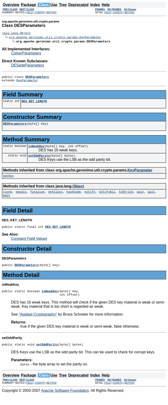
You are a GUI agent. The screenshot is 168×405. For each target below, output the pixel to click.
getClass (55, 198)
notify (89, 198)
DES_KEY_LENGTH (34, 104)
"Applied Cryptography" (38, 324)
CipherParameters (26, 54)
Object (78, 192)
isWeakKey (36, 150)
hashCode (73, 198)
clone (7, 198)
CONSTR (39, 12)
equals (21, 198)
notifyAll (107, 198)
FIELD (29, 12)
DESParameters (14, 127)
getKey (8, 181)
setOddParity (39, 160)
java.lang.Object (16, 34)
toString (126, 198)
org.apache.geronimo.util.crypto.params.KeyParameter (55, 38)
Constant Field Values (29, 246)
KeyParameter (27, 82)
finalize (37, 198)
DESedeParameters (27, 66)
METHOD (52, 12)
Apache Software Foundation (65, 401)
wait (140, 198)
